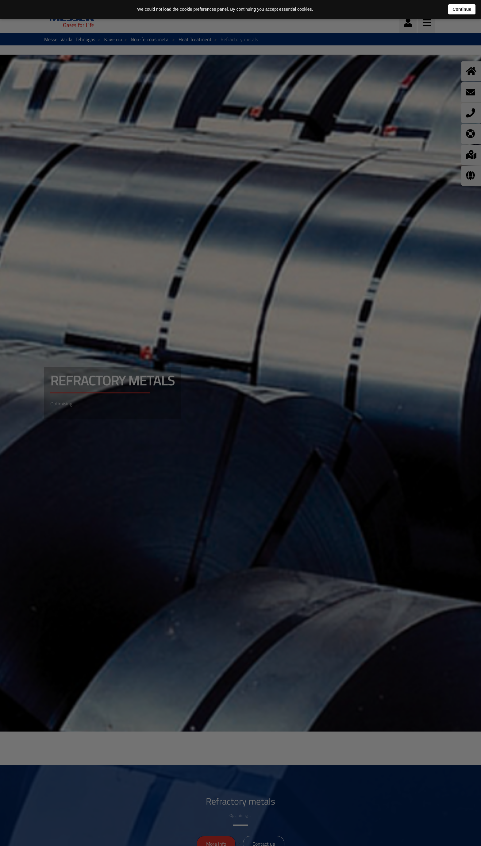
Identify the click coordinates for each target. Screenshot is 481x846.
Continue (461, 9)
